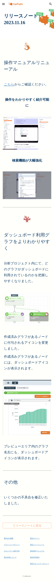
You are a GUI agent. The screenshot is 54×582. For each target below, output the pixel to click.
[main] (27, 19)
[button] (3, 4)
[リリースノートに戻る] (27, 525)
